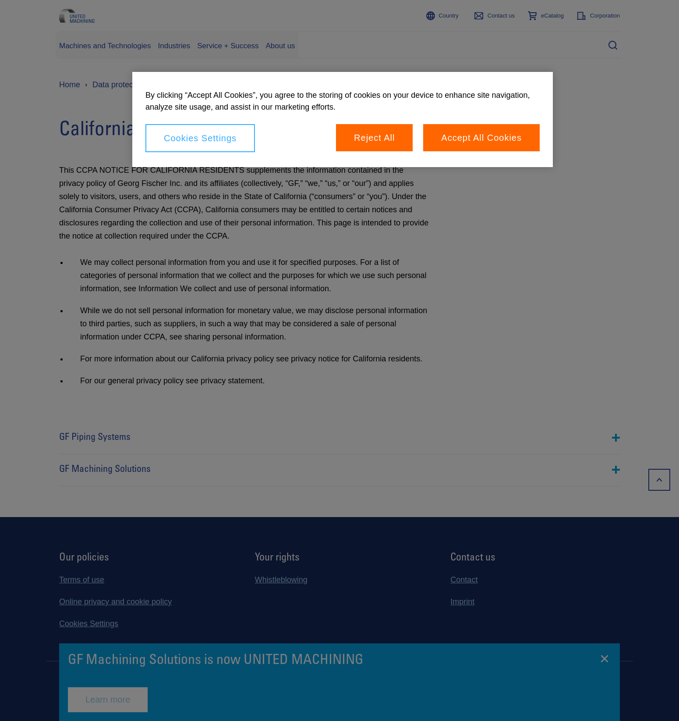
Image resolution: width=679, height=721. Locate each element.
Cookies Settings (200, 138)
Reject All (374, 138)
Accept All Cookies (481, 138)
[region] (342, 119)
